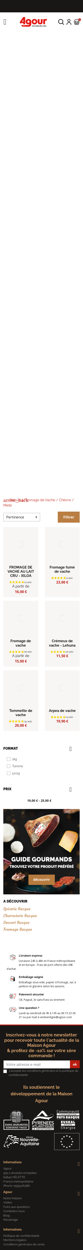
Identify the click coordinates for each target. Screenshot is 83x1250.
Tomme (17, 766)
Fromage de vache (20, 643)
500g (16, 773)
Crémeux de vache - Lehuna (62, 643)
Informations (12, 1162)
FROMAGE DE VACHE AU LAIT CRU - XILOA (21, 571)
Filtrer (68, 517)
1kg (14, 759)
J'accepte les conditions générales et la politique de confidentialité (43, 1073)
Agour (7, 1192)
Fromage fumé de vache (62, 569)
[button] (61, 22)
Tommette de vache (20, 713)
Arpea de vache (62, 711)
